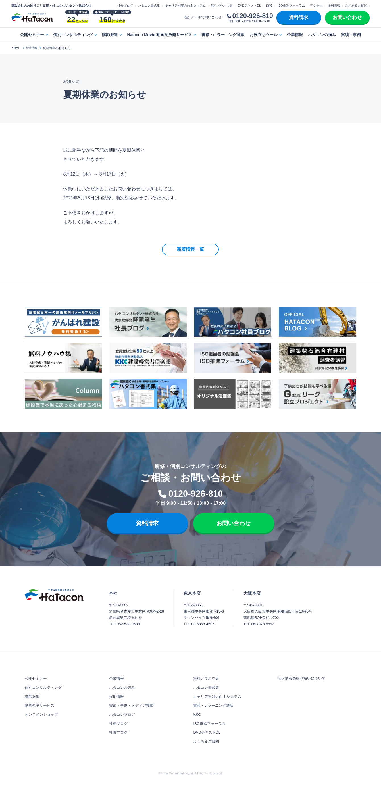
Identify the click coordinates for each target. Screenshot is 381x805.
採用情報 (334, 5)
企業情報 (295, 34)
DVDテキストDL (249, 5)
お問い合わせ (347, 17)
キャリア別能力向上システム (185, 5)
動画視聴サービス (41, 716)
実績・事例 (351, 34)
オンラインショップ (43, 726)
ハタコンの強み (322, 34)
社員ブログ (119, 747)
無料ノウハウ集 (222, 5)
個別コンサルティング (73, 34)
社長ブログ (125, 5)
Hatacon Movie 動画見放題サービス (159, 34)
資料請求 (298, 17)
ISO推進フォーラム (291, 5)
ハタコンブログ (123, 726)
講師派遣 (110, 34)
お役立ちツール (264, 34)
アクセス (316, 5)
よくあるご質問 (356, 5)
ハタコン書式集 (149, 5)
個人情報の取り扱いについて (303, 684)
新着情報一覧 (190, 249)
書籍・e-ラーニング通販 (223, 34)
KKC (269, 5)
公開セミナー (32, 34)
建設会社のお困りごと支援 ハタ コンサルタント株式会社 (51, 5)
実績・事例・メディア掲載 (133, 716)
